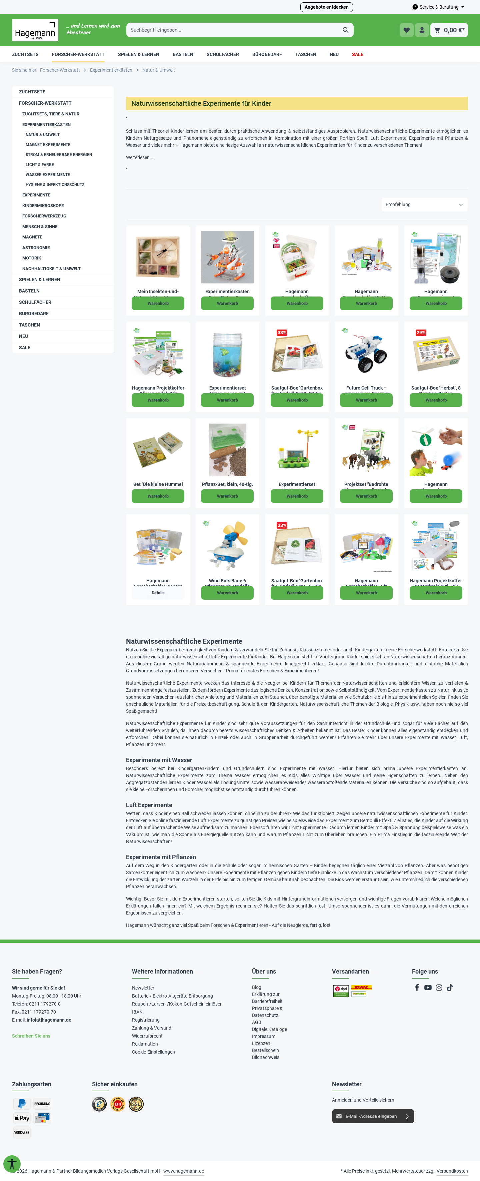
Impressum (263, 1036)
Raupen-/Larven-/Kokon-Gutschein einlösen (177, 1004)
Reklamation (145, 1044)
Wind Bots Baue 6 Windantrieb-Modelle (227, 583)
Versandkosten (452, 1171)
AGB (256, 1022)
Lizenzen (261, 1043)
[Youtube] (428, 989)
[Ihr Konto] (422, 30)
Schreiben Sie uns (31, 1036)
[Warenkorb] (449, 30)
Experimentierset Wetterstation (297, 487)
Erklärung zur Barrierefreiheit (267, 998)
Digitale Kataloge (269, 1029)
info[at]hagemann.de (49, 1020)
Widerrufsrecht (147, 1036)
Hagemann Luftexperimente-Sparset (436, 487)
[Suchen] (346, 30)
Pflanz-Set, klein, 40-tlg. (227, 484)
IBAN (137, 1012)
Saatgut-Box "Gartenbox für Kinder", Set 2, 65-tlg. (297, 583)
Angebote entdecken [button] (327, 7)
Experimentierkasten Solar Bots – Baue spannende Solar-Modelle (227, 295)
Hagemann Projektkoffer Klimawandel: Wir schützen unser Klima (158, 391)
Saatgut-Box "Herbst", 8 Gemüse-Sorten (436, 391)
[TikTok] (450, 989)
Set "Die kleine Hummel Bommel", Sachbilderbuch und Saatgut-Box (158, 487)
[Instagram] (439, 989)
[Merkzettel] (406, 30)
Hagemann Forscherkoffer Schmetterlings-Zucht (297, 295)
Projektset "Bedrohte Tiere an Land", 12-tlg (366, 487)
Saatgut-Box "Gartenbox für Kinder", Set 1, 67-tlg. (297, 391)
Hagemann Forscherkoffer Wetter (366, 294)
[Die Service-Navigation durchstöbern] (438, 7)
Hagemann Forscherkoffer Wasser (158, 583)
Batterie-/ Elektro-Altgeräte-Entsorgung (172, 996)
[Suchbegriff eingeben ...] (232, 30)
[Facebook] (417, 989)
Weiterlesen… (139, 157)
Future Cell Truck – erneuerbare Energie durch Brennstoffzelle (366, 391)
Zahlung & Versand (151, 1028)
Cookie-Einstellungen (153, 1052)
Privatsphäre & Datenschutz (267, 1012)
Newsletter (143, 988)
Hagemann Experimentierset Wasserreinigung (436, 295)
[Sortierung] (424, 204)
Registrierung (146, 1020)
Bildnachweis (265, 1057)
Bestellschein (265, 1050)
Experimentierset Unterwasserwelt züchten (227, 391)
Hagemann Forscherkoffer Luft (366, 583)
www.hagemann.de (183, 1171)
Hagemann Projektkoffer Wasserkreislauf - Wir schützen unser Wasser (436, 584)
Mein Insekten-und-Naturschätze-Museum (158, 294)
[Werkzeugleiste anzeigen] (12, 1164)
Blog (256, 987)
